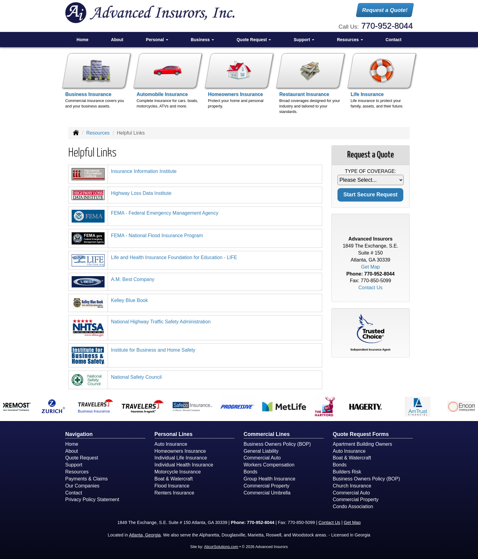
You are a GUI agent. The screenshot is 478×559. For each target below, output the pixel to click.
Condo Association (353, 506)
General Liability (261, 451)
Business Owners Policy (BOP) (277, 444)
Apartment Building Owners (362, 444)
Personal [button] (157, 39)
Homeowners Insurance (180, 451)
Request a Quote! (385, 10)
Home (82, 39)
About (117, 39)
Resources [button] (350, 39)
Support (73, 464)
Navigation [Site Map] (79, 434)
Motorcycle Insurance (178, 471)
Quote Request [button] (254, 39)
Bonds (250, 471)
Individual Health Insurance (184, 464)
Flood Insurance (172, 485)
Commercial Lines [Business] (267, 434)
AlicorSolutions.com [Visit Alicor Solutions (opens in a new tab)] (221, 546)
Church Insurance (352, 485)
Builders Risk (347, 471)
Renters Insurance (174, 492)
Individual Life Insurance (181, 457)
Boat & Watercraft (174, 478)
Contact (393, 39)
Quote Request (81, 457)
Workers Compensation (269, 464)
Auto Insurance (171, 444)
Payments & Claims (86, 478)
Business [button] (202, 39)
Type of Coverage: (370, 171)
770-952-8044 (387, 25)
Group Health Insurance (269, 478)
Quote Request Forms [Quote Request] (361, 434)
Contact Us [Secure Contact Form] (370, 287)
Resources (97, 132)
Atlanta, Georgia (145, 535)
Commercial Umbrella (267, 492)
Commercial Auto (262, 457)
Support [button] (304, 39)
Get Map (370, 266)
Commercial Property (266, 485)
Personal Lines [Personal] (174, 434)
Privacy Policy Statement (92, 499)
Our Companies (82, 485)
